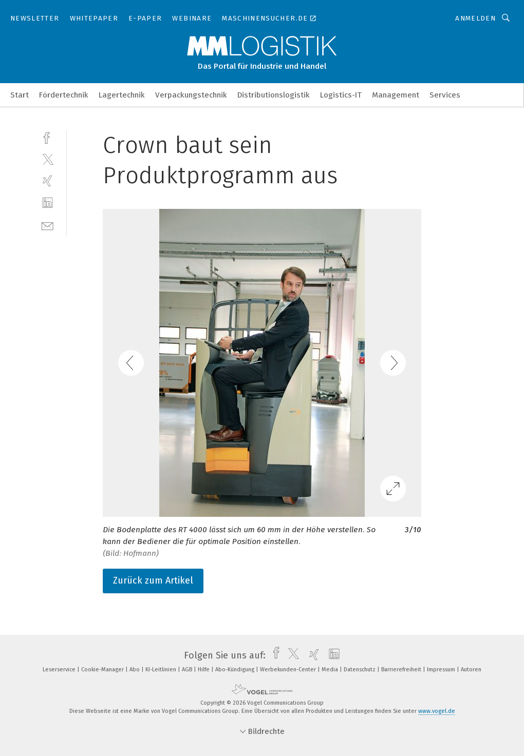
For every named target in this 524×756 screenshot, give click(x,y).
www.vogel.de (436, 711)
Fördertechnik (63, 95)
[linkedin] (47, 203)
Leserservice (60, 669)
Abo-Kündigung (235, 669)
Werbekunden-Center (288, 669)
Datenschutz (360, 669)
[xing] (47, 181)
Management (395, 95)
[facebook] (47, 136)
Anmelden (475, 18)
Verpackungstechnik (191, 95)
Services (444, 95)
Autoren (471, 669)
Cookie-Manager (103, 669)
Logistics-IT (341, 95)
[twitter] (47, 158)
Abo (135, 669)
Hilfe (204, 669)
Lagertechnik (122, 95)
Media (331, 669)
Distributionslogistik (273, 95)
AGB (188, 669)
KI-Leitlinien (161, 669)
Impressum (442, 669)
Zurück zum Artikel (153, 580)
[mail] (47, 225)
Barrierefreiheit (402, 669)
